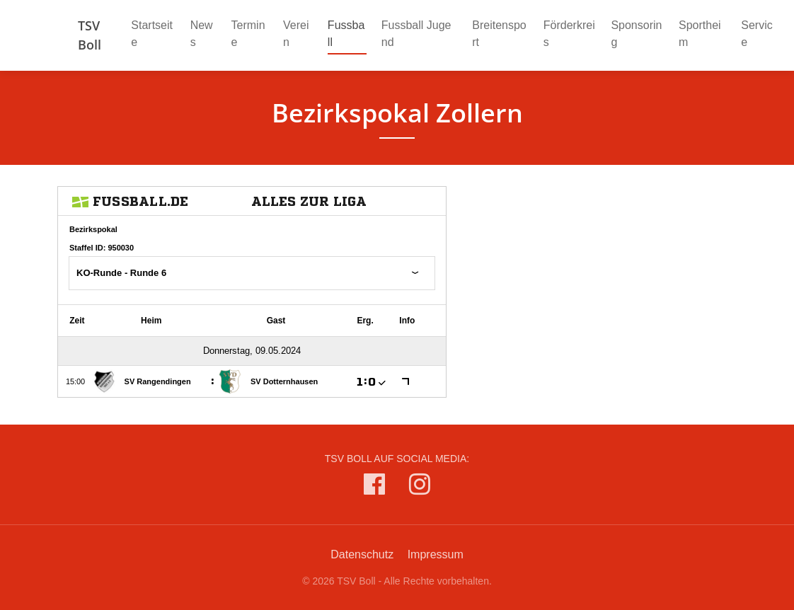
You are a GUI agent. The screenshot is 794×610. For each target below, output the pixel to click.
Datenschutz (361, 554)
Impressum (436, 554)
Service (756, 33)
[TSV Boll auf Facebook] (374, 487)
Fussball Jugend (416, 33)
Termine (248, 33)
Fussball (347, 33)
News (201, 33)
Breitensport (499, 33)
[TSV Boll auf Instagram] (419, 487)
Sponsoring (636, 33)
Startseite (152, 33)
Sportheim (700, 33)
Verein (296, 33)
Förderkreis (569, 33)
